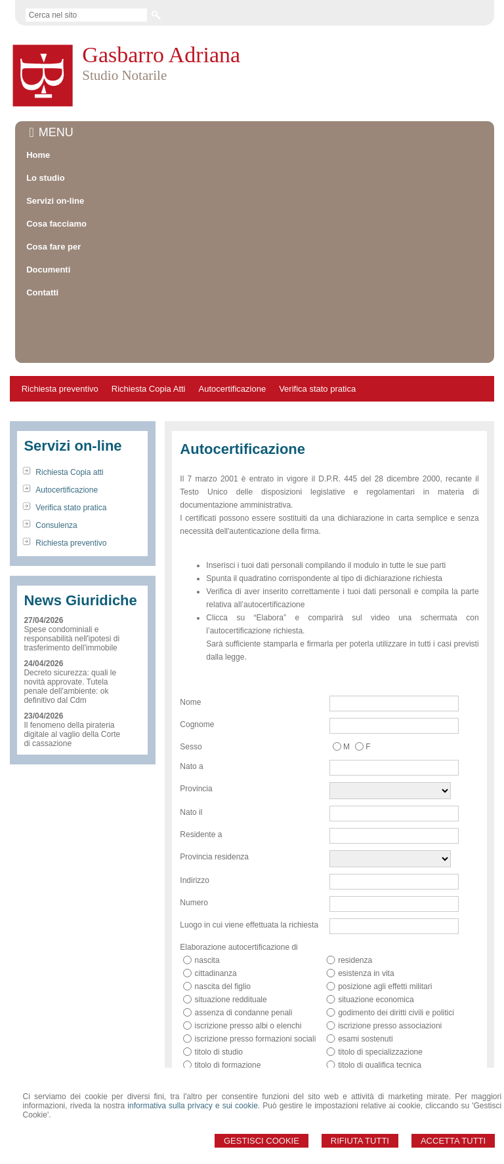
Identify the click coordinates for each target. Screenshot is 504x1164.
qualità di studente (370, 1045)
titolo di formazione (228, 1006)
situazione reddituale (231, 940)
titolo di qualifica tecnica (379, 1006)
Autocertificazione (232, 330)
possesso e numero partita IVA (391, 1032)
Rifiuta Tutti (360, 1141)
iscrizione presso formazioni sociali (255, 980)
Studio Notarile (124, 75)
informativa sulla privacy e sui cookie (192, 1105)
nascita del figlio (223, 927)
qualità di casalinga (228, 1058)
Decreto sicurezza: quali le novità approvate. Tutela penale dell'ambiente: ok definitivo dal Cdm (70, 627)
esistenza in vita (366, 914)
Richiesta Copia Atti (149, 330)
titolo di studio (219, 993)
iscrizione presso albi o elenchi (248, 966)
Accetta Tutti (453, 1141)
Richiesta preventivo (60, 330)
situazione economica (375, 940)
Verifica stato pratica (317, 330)
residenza (355, 901)
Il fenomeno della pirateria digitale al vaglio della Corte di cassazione (72, 675)
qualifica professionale (234, 1032)
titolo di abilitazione (228, 1019)
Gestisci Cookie (261, 1141)
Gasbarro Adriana (161, 55)
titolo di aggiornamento (377, 1019)
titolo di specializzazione (380, 993)
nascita (207, 901)
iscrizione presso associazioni (390, 966)
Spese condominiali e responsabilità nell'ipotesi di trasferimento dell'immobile (71, 579)
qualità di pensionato (374, 1058)
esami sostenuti (365, 980)
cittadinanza (216, 914)
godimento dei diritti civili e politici (396, 953)
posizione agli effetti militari (385, 927)
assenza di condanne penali (244, 953)
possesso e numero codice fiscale (254, 1045)
